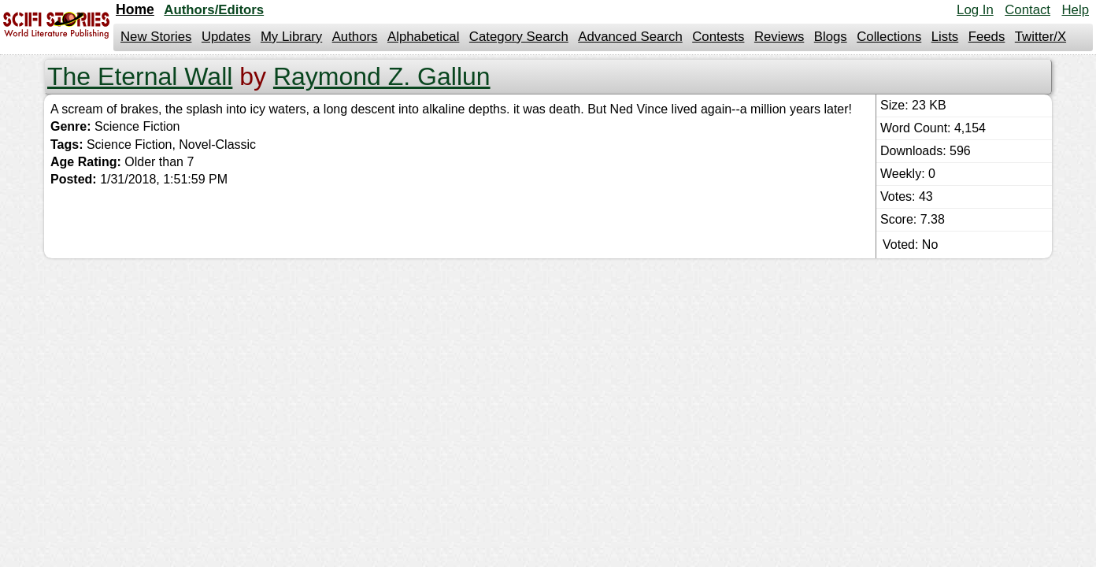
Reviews (779, 36)
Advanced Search (630, 36)
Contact (1027, 9)
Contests (718, 36)
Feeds (986, 36)
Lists (945, 36)
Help (1075, 9)
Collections (889, 36)
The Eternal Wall (139, 76)
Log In (975, 9)
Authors (355, 36)
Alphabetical (423, 36)
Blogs (830, 36)
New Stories (155, 36)
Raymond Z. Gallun (382, 76)
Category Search (518, 36)
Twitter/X (1040, 36)
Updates (226, 36)
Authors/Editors (214, 9)
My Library (291, 36)
